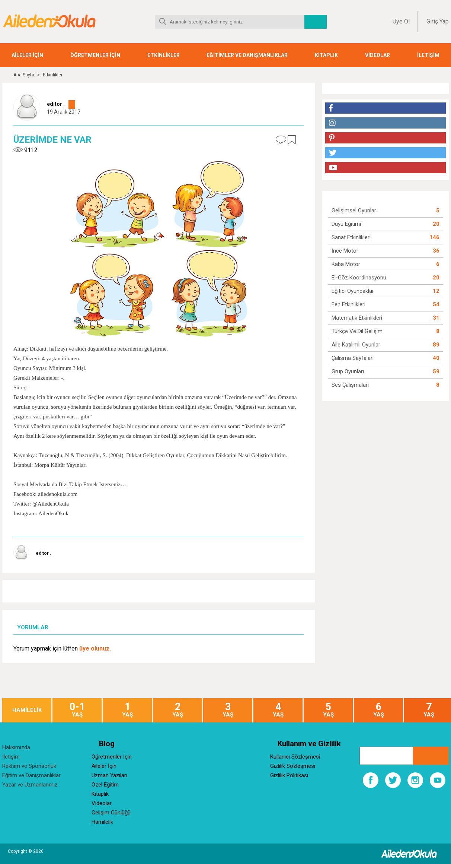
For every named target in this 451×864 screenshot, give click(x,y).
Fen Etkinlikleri (348, 304)
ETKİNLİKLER (163, 55)
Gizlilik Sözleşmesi (292, 766)
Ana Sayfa (23, 74)
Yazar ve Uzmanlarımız (30, 784)
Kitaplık (100, 794)
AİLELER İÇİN (27, 55)
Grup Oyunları (348, 371)
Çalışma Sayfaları (353, 358)
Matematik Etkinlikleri (357, 317)
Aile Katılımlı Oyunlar (356, 344)
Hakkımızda (16, 747)
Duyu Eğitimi (346, 224)
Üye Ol (401, 21)
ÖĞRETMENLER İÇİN (95, 55)
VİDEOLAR (377, 55)
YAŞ (77, 710)
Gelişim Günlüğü (111, 812)
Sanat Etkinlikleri (351, 237)
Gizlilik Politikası (289, 775)
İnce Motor (345, 250)
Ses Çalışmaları (350, 385)
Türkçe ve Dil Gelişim (357, 331)
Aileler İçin (104, 766)
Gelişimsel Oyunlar (354, 210)
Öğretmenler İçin (112, 756)
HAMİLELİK (27, 710)
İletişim (11, 756)
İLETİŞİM (428, 55)
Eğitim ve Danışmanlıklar (31, 775)
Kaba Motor (346, 264)
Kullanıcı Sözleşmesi (295, 756)
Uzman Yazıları (109, 775)
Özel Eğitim (105, 784)
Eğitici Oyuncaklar (353, 291)
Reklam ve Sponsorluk (29, 766)
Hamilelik (102, 822)
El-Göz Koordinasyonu (359, 277)
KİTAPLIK (326, 55)
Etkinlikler (53, 74)
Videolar (102, 803)
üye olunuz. (95, 648)
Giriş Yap (437, 21)
